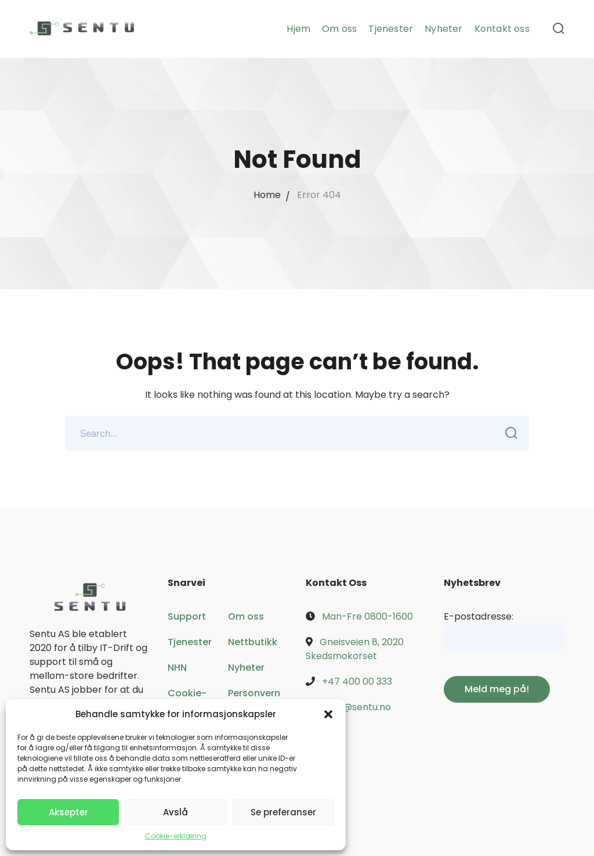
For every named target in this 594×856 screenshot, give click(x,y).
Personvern (254, 693)
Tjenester (190, 642)
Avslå (175, 812)
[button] (328, 714)
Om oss (246, 616)
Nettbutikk (252, 642)
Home (267, 195)
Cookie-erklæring (176, 836)
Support (187, 616)
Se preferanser (283, 812)
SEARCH (507, 433)
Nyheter (246, 667)
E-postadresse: (478, 616)
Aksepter (68, 812)
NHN (177, 667)
